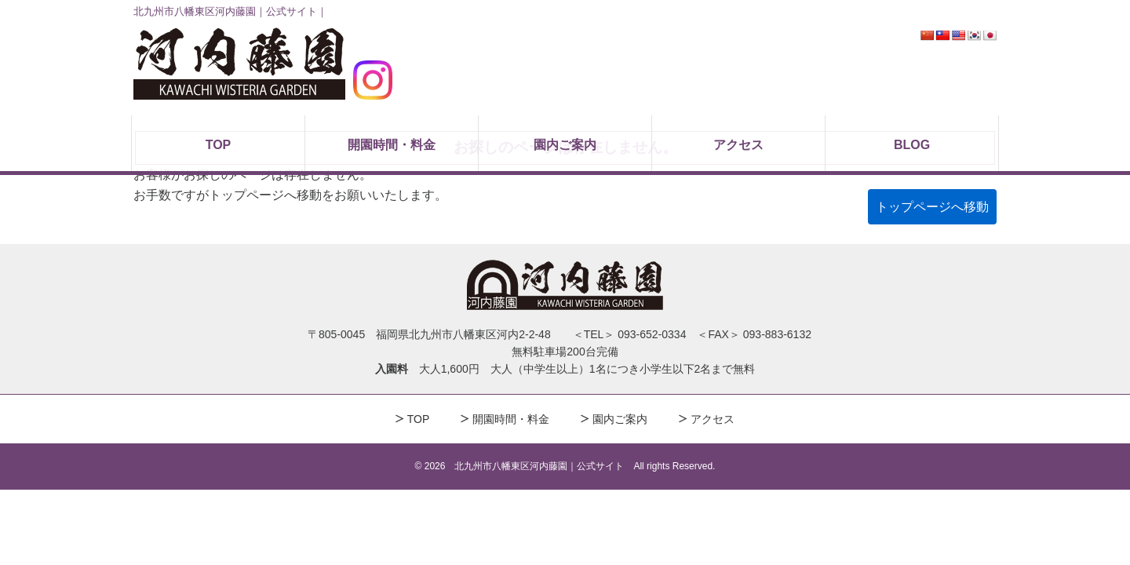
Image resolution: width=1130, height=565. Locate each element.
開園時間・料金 (392, 144)
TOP (218, 144)
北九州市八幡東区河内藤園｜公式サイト (539, 466)
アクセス (738, 144)
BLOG (912, 144)
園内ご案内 (565, 144)
